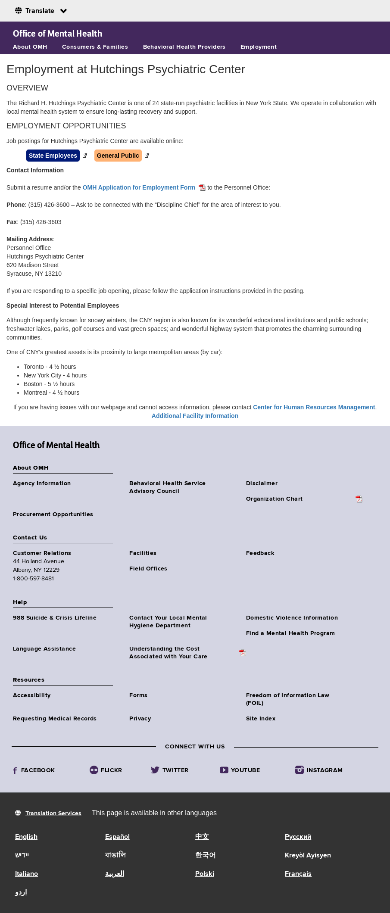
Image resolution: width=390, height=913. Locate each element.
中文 (202, 837)
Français (298, 874)
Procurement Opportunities (53, 514)
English (26, 837)
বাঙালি (115, 855)
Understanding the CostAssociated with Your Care (168, 653)
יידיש (22, 855)
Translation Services (53, 813)
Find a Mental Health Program (290, 633)
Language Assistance (44, 649)
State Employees (53, 155)
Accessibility (31, 695)
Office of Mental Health (57, 33)
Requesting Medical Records (55, 719)
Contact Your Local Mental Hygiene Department (168, 622)
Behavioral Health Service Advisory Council (167, 487)
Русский (298, 837)
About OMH (30, 47)
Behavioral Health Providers (184, 47)
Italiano (26, 874)
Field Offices (148, 569)
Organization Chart (274, 499)
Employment (258, 47)
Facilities (142, 553)
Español (117, 837)
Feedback (260, 553)
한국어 (205, 855)
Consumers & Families (95, 47)
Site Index (260, 719)
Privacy (140, 719)
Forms (138, 695)
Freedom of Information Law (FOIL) (288, 699)
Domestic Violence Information (292, 618)
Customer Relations (42, 553)
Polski (204, 874)
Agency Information (42, 483)
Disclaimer (262, 483)
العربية (114, 874)
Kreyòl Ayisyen (308, 855)
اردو (21, 892)
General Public (118, 155)
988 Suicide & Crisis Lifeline (55, 618)
